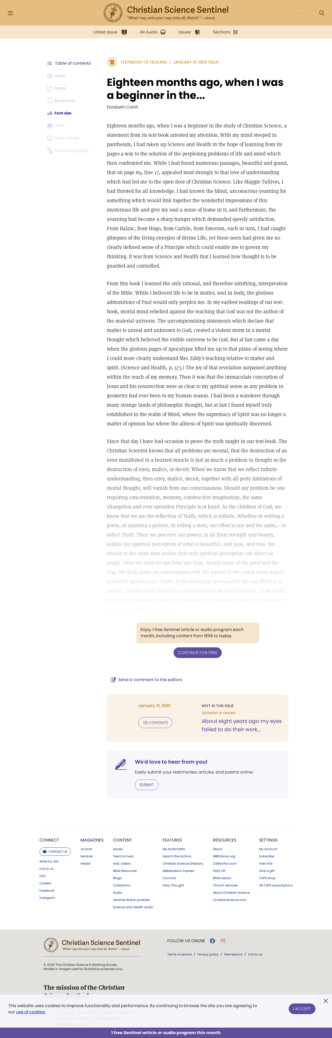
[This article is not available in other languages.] (69, 150)
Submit (144, 784)
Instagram (47, 897)
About (217, 848)
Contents (152, 722)
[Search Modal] (321, 13)
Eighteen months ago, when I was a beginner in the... (192, 89)
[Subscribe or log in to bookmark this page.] (62, 100)
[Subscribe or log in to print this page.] (57, 125)
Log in (301, 13)
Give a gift (266, 870)
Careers (45, 882)
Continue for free (196, 652)
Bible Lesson (222, 877)
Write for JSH (48, 861)
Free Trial (265, 863)
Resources (224, 840)
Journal (86, 848)
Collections (121, 884)
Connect (49, 840)
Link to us (46, 868)
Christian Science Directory (183, 863)
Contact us (55, 851)
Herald (85, 863)
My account (268, 848)
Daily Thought (173, 884)
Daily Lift (219, 870)
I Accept (302, 1008)
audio (133, 906)
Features (172, 840)
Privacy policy (208, 954)
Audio (117, 892)
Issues (117, 848)
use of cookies (30, 1012)
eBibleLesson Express (178, 870)
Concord (169, 877)
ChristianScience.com (229, 899)
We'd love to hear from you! (168, 761)
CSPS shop (267, 877)
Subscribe (266, 855)
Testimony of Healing (141, 62)
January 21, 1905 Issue (193, 62)
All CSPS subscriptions (276, 884)
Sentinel (86, 855)
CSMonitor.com (225, 863)
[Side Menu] (10, 13)
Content (122, 840)
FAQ (42, 875)
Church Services (225, 884)
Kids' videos (122, 863)
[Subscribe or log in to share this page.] (58, 88)
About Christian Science (231, 892)
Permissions (233, 954)
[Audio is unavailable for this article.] (58, 76)
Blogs (117, 877)
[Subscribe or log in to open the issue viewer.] (64, 138)
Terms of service (179, 954)
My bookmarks (174, 848)
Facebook (46, 890)
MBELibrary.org (224, 855)
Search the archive (177, 855)
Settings (268, 840)
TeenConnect (123, 855)
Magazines (91, 840)
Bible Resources (125, 870)
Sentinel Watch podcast (131, 899)
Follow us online (186, 940)
